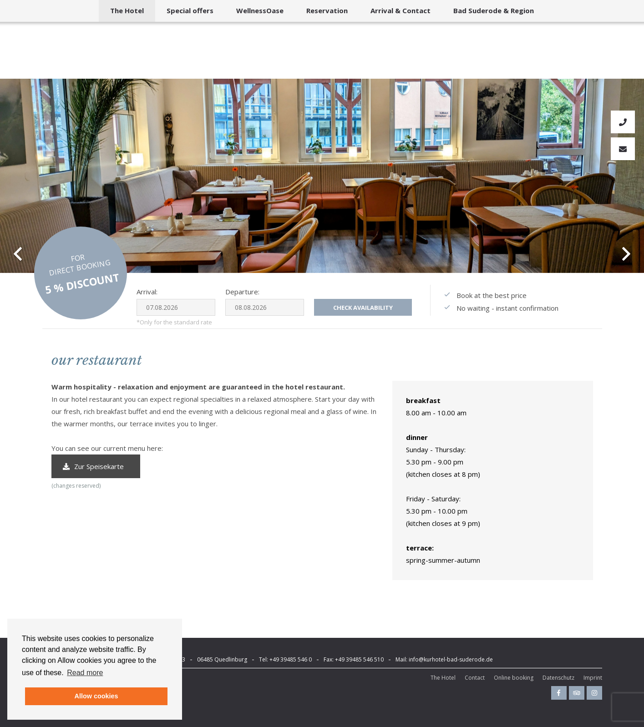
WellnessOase (260, 10)
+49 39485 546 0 (290, 659)
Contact (475, 678)
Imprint (592, 678)
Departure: (242, 291)
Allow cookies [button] (96, 696)
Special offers (190, 10)
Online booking (513, 678)
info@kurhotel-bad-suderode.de (451, 659)
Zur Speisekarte (99, 466)
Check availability (363, 307)
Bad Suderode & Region (493, 10)
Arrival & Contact (400, 10)
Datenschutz (558, 678)
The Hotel (127, 10)
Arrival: (147, 291)
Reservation (327, 10)
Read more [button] (85, 673)
